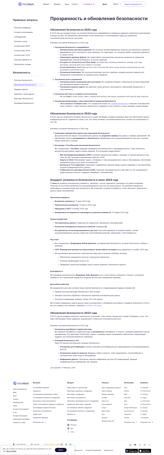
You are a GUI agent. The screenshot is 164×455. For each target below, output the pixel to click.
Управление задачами (40, 416)
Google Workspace (130, 406)
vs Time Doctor (145, 390)
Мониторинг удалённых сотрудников (79, 390)
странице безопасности (119, 102)
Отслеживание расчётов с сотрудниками (81, 410)
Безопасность (108, 449)
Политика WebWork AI (22, 59)
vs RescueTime (145, 403)
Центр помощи (107, 390)
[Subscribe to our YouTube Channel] (134, 444)
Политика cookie (20, 40)
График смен (37, 413)
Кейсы (15, 405)
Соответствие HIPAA (22, 49)
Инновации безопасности (24, 102)
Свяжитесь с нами (19, 421)
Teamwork (127, 413)
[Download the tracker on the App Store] (144, 450)
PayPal (126, 390)
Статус (104, 406)
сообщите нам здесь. (94, 304)
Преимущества (18, 401)
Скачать (16, 398)
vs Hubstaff (144, 386)
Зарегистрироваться (138, 4)
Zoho (125, 403)
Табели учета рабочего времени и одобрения (48, 403)
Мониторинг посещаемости (42, 410)
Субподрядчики (20, 36)
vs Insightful (144, 416)
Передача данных (21, 88)
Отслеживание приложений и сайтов (45, 393)
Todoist (126, 416)
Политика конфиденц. (22, 27)
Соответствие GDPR (22, 45)
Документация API (108, 420)
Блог (103, 413)
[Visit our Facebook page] (139, 444)
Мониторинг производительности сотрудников (82, 400)
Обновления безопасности (25, 84)
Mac (70, 427)
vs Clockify (144, 393)
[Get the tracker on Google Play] (131, 450)
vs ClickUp (144, 406)
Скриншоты (37, 390)
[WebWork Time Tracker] (21, 382)
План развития (107, 403)
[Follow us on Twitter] (148, 444)
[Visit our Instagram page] (144, 444)
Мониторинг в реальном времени (44, 400)
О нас (15, 411)
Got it (61, 450)
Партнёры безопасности (23, 97)
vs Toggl (143, 396)
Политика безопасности (23, 79)
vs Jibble (143, 413)
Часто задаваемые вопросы (111, 386)
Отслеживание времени (41, 386)
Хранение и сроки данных (24, 93)
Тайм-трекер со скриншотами (77, 386)
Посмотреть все (38, 421)
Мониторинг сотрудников (75, 393)
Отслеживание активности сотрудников (46, 396)
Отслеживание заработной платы (44, 406)
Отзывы (104, 396)
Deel (125, 386)
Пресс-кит (105, 400)
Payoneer (127, 396)
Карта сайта (106, 410)
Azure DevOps (129, 410)
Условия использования (23, 31)
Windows (72, 424)
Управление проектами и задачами (79, 403)
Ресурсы (105, 416)
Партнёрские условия (22, 63)
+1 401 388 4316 (21, 443)
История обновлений (20, 415)
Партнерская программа (21, 418)
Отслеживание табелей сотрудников (79, 406)
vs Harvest (144, 410)
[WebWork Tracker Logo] (22, 4)
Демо (110, 4)
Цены (67, 4)
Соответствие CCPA (22, 54)
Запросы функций (108, 393)
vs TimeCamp (145, 400)
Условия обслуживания (93, 449)
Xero (125, 400)
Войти (121, 4)
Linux (70, 431)
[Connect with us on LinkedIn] (129, 444)
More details (11, 451)
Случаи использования (21, 408)
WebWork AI (71, 413)
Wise (125, 393)
